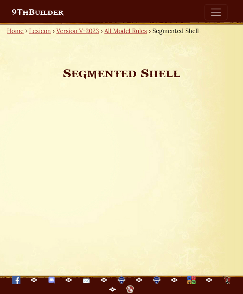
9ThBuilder (37, 12)
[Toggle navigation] (216, 12)
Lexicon (40, 31)
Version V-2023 (77, 31)
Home (15, 31)
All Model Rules (125, 31)
